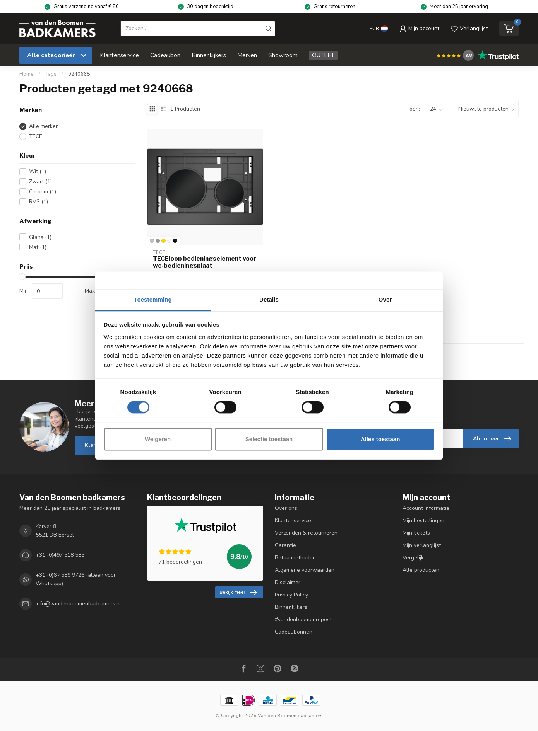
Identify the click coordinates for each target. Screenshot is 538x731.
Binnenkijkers (209, 55)
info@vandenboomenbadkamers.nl (78, 604)
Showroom (283, 55)
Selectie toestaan (269, 439)
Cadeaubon (165, 55)
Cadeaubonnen (293, 632)
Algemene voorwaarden (304, 570)
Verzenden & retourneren (306, 533)
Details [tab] (269, 299)
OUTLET (323, 55)
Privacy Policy (291, 594)
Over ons (286, 508)
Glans (40, 237)
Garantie (285, 545)
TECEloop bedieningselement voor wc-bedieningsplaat (204, 262)
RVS (38, 201)
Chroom (42, 191)
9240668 (79, 74)
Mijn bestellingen (423, 520)
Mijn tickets (416, 533)
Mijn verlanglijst (422, 545)
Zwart (40, 181)
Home (26, 74)
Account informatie (426, 508)
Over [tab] (385, 299)
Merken (247, 55)
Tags (51, 74)
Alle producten (421, 570)
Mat (37, 247)
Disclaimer (287, 582)
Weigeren (158, 439)
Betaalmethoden (295, 557)
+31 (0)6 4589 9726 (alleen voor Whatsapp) (76, 579)
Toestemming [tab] (153, 299)
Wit (37, 171)
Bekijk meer (238, 592)
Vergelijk (413, 557)
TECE (35, 136)
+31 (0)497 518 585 (60, 555)
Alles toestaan (380, 439)
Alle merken (44, 126)
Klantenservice (119, 55)
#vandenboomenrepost (303, 619)
